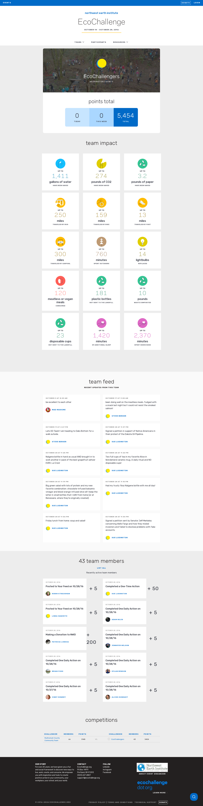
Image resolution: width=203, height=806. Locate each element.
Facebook (107, 772)
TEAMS (78, 42)
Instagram (107, 770)
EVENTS (7, 3)
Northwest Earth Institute (101, 13)
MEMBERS (69, 734)
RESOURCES (119, 42)
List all (101, 568)
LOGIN (197, 3)
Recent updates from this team (101, 387)
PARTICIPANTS (98, 42)
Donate (186, 3)
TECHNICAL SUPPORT (146, 802)
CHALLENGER (50, 734)
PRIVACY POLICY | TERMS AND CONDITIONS (111, 802)
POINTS (82, 734)
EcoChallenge (101, 22)
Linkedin (106, 767)
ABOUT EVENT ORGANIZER (152, 774)
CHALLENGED (115, 734)
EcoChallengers (117, 739)
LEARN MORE (159, 793)
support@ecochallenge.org (88, 778)
